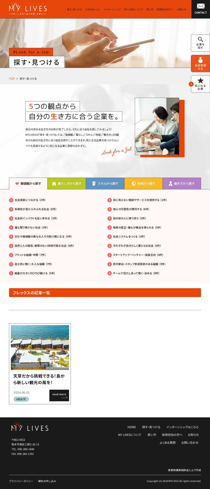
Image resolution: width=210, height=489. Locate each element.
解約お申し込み (47, 481)
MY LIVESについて (129, 434)
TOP (12, 78)
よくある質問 (168, 442)
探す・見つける (28, 78)
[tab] (28, 183)
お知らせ (193, 434)
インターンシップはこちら (183, 427)
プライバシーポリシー (21, 481)
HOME (131, 427)
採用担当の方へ (172, 434)
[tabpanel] (105, 236)
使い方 (151, 434)
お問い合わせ (190, 442)
